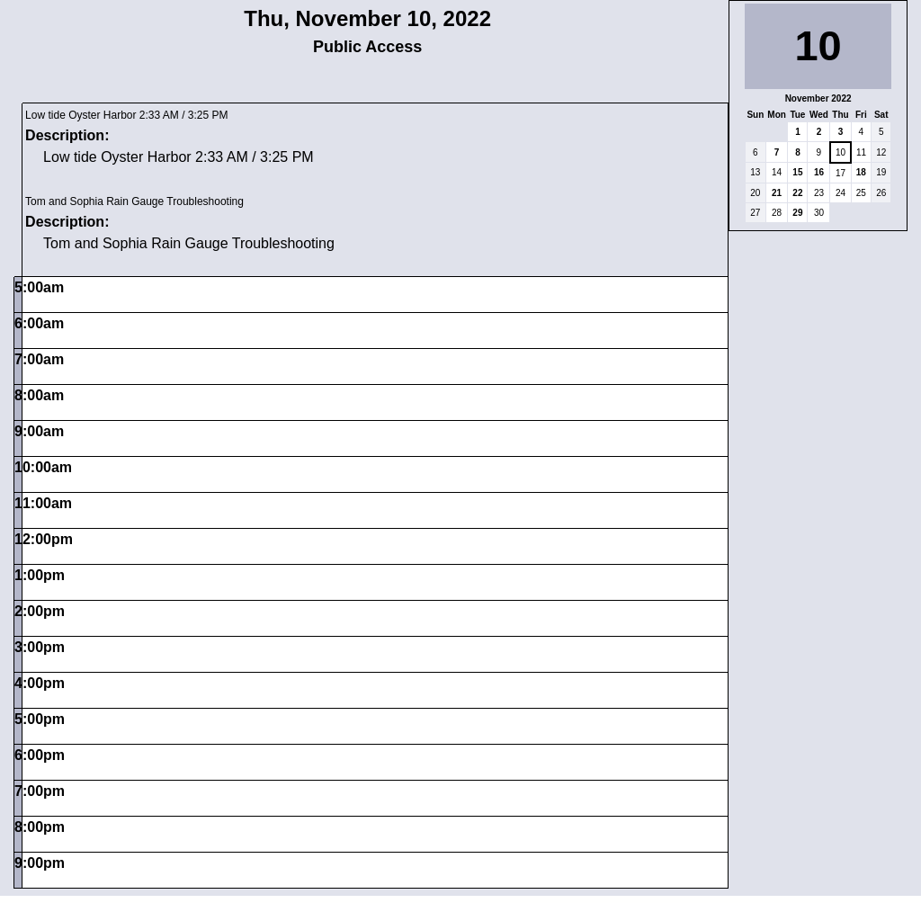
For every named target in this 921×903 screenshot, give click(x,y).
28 (777, 213)
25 (861, 193)
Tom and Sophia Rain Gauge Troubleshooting (134, 201)
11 (861, 152)
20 (755, 193)
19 (881, 172)
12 (881, 152)
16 (819, 172)
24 (840, 193)
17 (840, 173)
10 (840, 152)
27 (755, 213)
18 (861, 172)
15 (797, 172)
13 (755, 172)
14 (777, 172)
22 (797, 193)
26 (881, 193)
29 (797, 213)
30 (819, 213)
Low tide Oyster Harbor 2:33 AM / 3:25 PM (126, 115)
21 (777, 193)
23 (819, 193)
